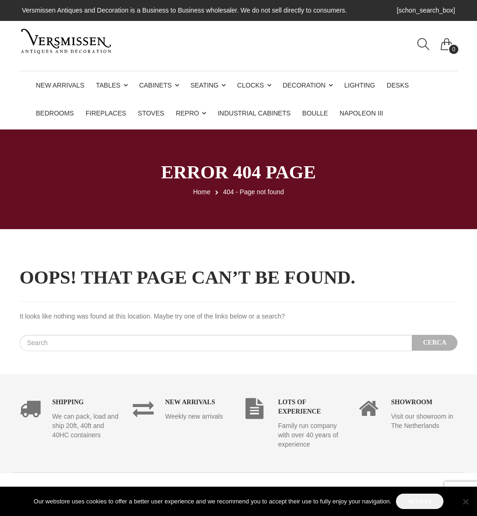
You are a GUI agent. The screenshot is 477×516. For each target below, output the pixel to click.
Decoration (304, 85)
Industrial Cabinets (254, 113)
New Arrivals (60, 85)
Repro (187, 113)
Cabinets (155, 85)
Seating (204, 85)
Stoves (151, 113)
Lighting (359, 85)
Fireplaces (106, 113)
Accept (419, 501)
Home (201, 192)
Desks (398, 85)
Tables (108, 85)
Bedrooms (55, 113)
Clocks (250, 85)
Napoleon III (361, 113)
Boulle (315, 113)
